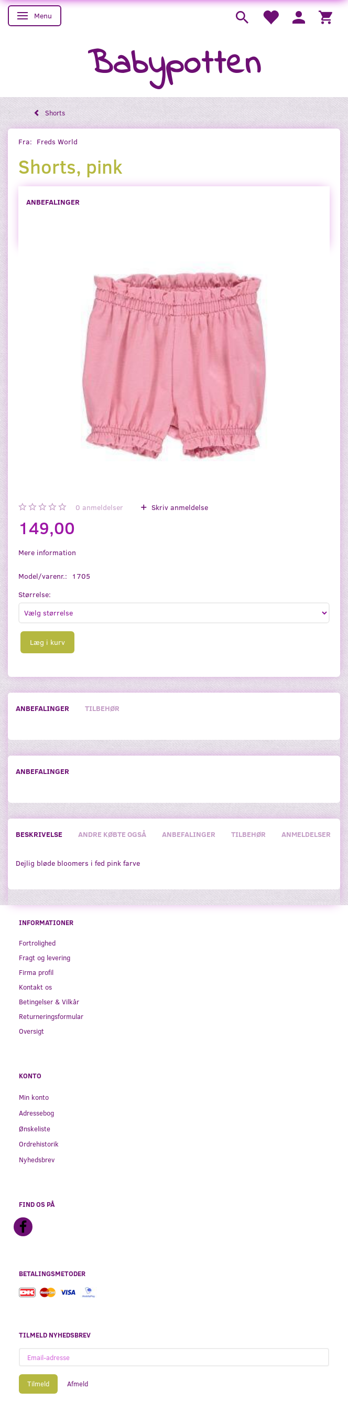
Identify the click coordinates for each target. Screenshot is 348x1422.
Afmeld (77, 1383)
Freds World (57, 141)
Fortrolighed (37, 942)
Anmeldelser (306, 834)
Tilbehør (102, 708)
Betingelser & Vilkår (49, 1001)
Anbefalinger (53, 202)
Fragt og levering (44, 957)
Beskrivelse (39, 834)
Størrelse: (34, 594)
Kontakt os (35, 986)
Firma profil (36, 972)
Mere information (47, 552)
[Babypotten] (174, 64)
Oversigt (31, 1030)
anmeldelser (99, 507)
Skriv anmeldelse (178, 507)
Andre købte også (112, 834)
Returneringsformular (51, 1016)
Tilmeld (38, 1383)
